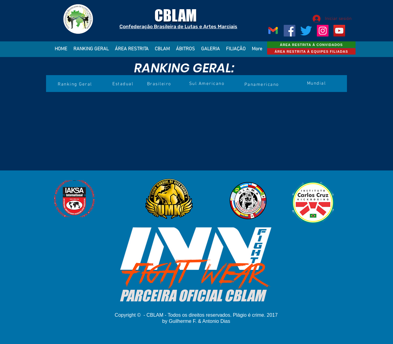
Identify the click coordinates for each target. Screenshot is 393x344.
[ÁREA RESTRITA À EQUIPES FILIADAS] (311, 51)
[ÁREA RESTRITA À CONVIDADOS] (311, 44)
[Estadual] (123, 84)
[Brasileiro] (159, 84)
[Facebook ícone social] (289, 30)
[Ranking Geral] (75, 84)
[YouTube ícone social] (339, 30)
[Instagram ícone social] (323, 30)
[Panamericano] (262, 84)
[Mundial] (317, 83)
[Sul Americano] (207, 84)
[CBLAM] (306, 30)
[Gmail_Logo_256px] (273, 30)
